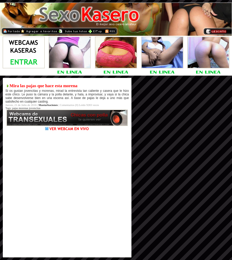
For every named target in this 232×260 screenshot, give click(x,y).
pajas (15, 108)
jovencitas (35, 108)
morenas (23, 108)
